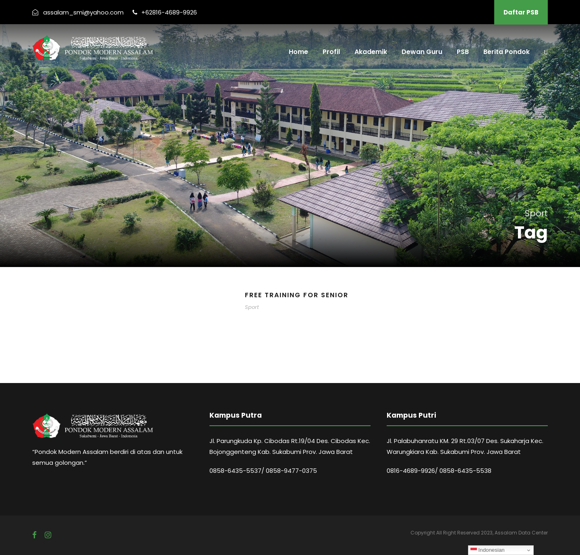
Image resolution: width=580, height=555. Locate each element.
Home (298, 51)
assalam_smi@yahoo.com (83, 12)
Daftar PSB (521, 12)
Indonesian (487, 550)
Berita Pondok (506, 51)
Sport (252, 307)
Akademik (370, 51)
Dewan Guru (422, 51)
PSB (463, 51)
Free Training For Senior (296, 295)
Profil (331, 51)
